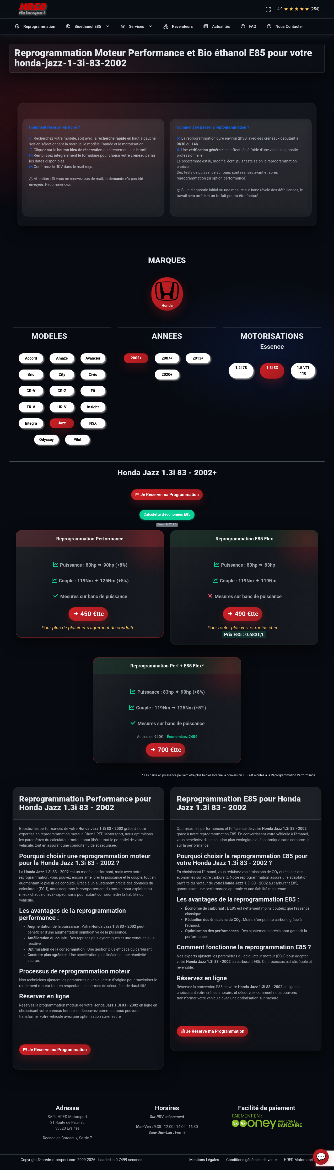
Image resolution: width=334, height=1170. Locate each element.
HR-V (61, 407)
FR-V (31, 407)
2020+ (167, 374)
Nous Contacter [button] (285, 26)
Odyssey (46, 440)
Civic (93, 374)
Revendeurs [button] (178, 26)
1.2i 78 (241, 368)
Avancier (92, 358)
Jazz (62, 423)
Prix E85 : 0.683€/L (244, 632)
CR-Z (62, 391)
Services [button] (136, 26)
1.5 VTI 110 (303, 371)
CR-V (30, 391)
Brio (31, 374)
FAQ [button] (248, 26)
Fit (93, 391)
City (62, 374)
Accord (31, 358)
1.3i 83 (272, 368)
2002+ (136, 358)
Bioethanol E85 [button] (88, 26)
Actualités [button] (216, 26)
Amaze (62, 358)
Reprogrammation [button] (35, 26)
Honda (167, 294)
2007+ (167, 358)
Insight (93, 407)
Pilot (77, 440)
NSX (92, 423)
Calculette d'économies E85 (167, 514)
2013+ (198, 358)
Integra (31, 423)
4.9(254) (298, 9)
